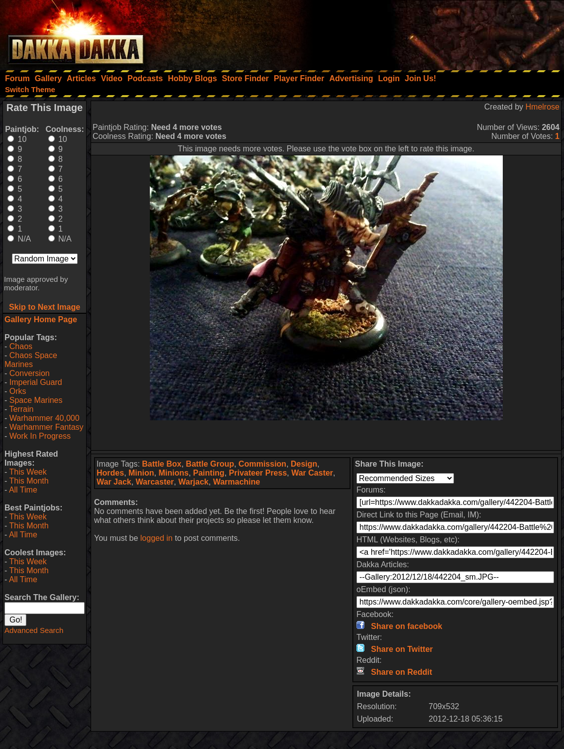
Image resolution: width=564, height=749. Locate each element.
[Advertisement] (430, 32)
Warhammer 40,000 (44, 418)
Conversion (29, 373)
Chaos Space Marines (30, 360)
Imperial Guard (35, 382)
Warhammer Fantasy (46, 427)
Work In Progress (40, 436)
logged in (156, 538)
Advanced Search (33, 630)
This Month (28, 481)
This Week (27, 472)
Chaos (20, 346)
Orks (17, 391)
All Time (23, 490)
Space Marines (36, 400)
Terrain (21, 409)
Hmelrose (543, 107)
